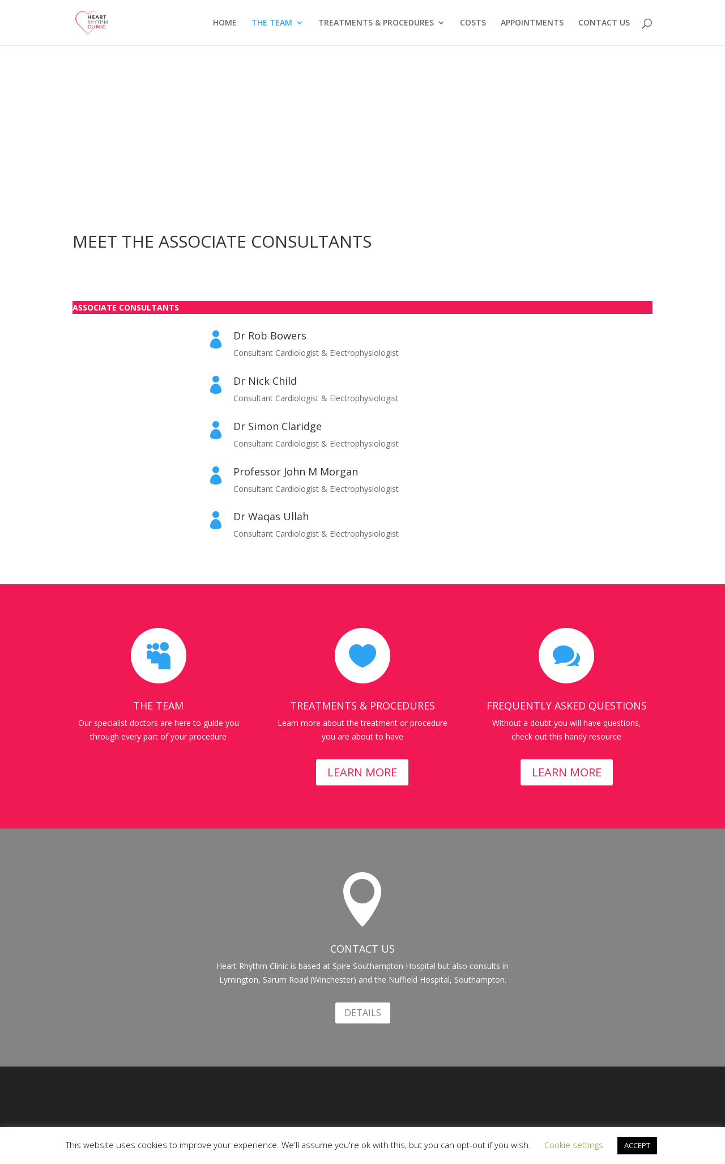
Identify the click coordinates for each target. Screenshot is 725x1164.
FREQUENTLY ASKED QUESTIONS (567, 705)
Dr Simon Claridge (277, 426)
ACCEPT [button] (637, 1145)
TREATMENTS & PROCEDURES (376, 23)
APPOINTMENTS (532, 23)
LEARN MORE (362, 772)
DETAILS (362, 1012)
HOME (225, 23)
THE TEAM (271, 23)
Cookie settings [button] (573, 1144)
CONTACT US (604, 23)
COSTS (473, 23)
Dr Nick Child (265, 381)
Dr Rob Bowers (269, 335)
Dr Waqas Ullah (271, 516)
